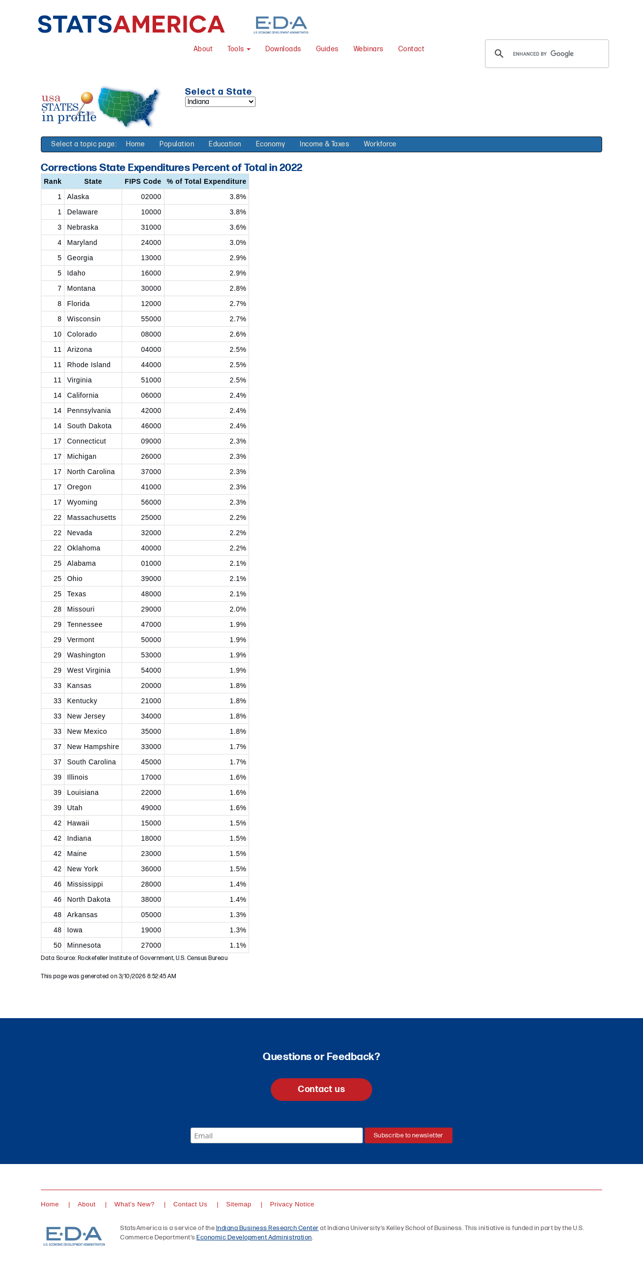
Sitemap (238, 1204)
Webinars (369, 49)
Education (225, 144)
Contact (411, 49)
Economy (271, 144)
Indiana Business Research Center (267, 1228)
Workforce (380, 144)
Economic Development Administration (254, 1237)
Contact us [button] (321, 1089)
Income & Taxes (324, 144)
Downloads (283, 49)
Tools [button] (239, 49)
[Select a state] (220, 102)
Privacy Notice (292, 1204)
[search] (545, 54)
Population (177, 144)
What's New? (134, 1204)
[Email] (277, 1135)
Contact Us (190, 1204)
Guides (327, 49)
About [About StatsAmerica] (203, 49)
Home (135, 144)
